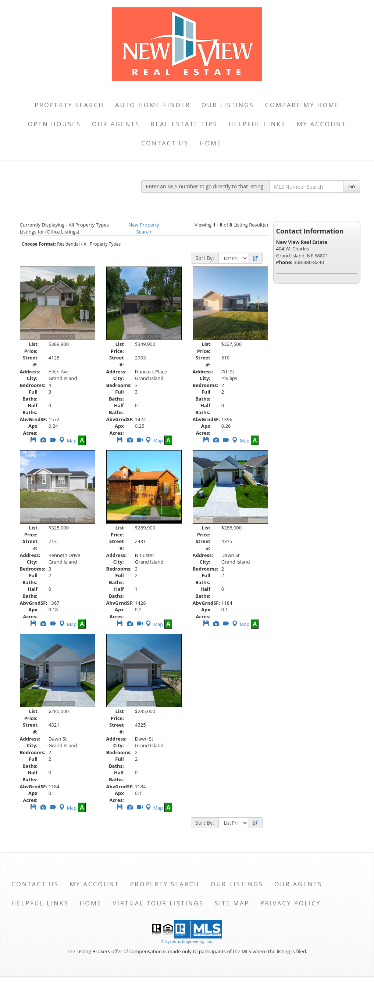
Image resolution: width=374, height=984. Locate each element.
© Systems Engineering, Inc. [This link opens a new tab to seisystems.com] (187, 941)
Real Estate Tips (184, 124)
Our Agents (116, 124)
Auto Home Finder (152, 105)
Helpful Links (257, 124)
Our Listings (228, 105)
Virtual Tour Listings (158, 903)
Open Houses (54, 124)
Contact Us (165, 143)
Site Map (232, 903)
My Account (321, 124)
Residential (68, 244)
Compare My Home (302, 105)
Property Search (69, 105)
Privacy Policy (290, 903)
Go (351, 186)
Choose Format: (39, 244)
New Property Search (143, 228)
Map (67, 440)
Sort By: (205, 257)
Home (211, 143)
